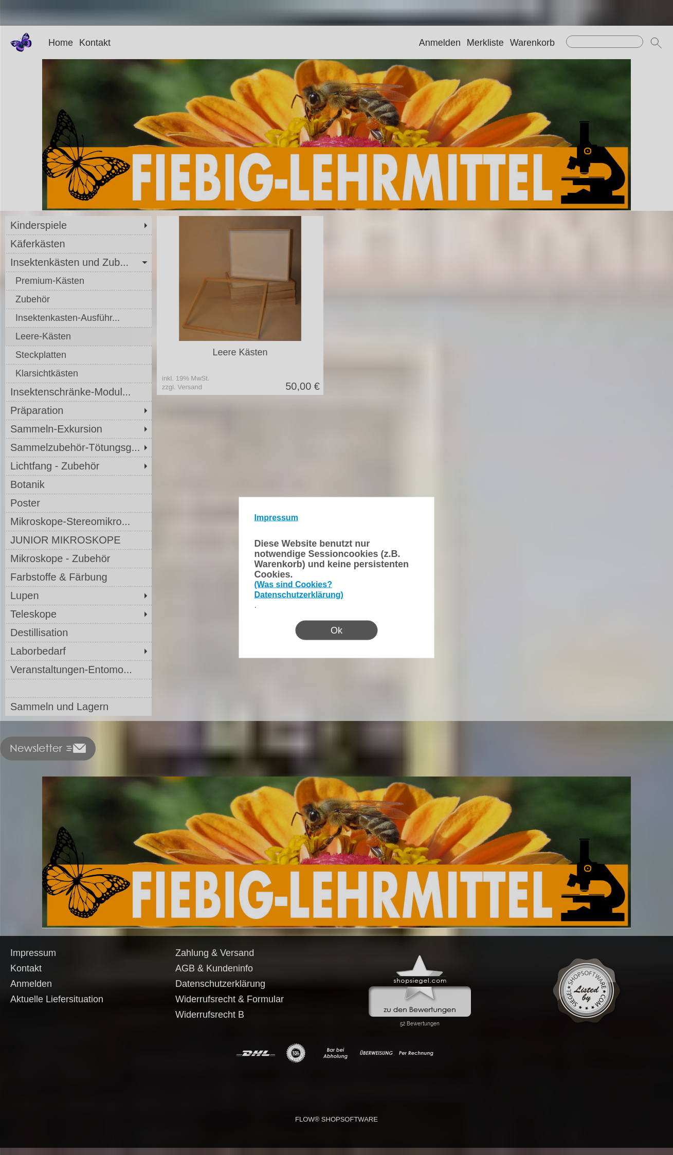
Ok (336, 630)
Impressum (276, 517)
